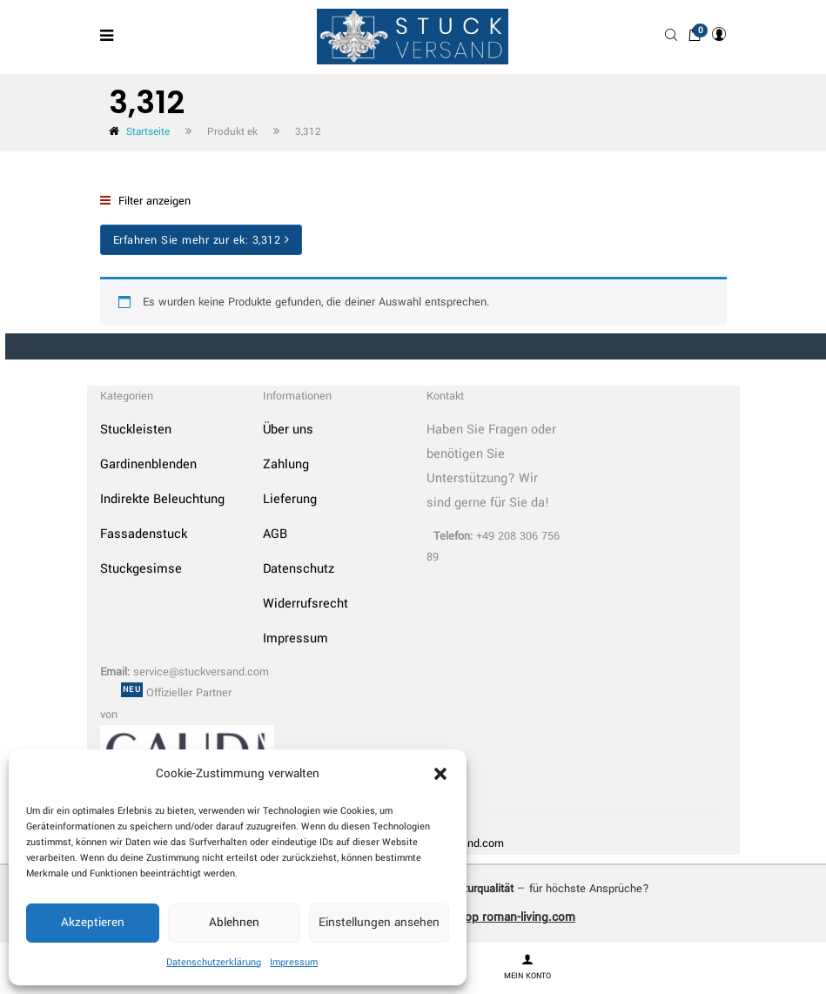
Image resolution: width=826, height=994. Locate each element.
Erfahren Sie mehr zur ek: (201, 240)
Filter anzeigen (145, 201)
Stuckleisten (135, 429)
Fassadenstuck (143, 534)
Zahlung (286, 464)
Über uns (288, 429)
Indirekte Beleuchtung (162, 499)
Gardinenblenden (148, 464)
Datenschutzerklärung (213, 962)
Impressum (294, 962)
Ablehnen (234, 922)
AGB (275, 534)
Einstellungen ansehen (379, 922)
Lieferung (290, 499)
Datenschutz (298, 569)
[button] (440, 773)
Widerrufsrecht (305, 603)
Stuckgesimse (141, 569)
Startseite (148, 131)
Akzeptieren (92, 922)
